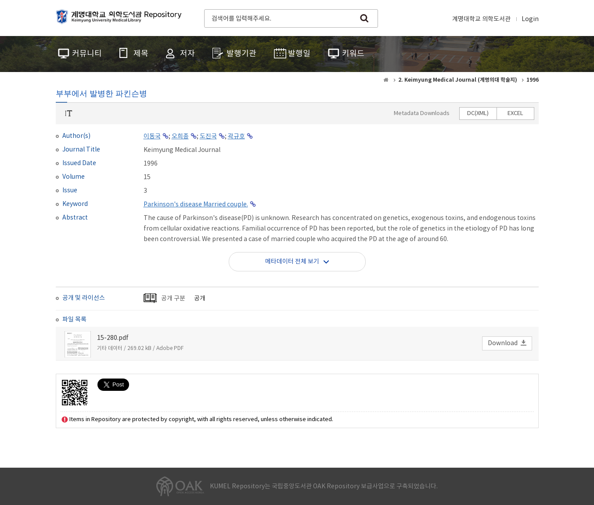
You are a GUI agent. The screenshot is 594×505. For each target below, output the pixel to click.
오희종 (180, 136)
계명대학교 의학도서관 (481, 19)
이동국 (152, 136)
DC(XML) (478, 113)
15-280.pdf (113, 338)
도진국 (208, 136)
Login (530, 19)
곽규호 (236, 136)
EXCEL (515, 113)
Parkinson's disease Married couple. (196, 204)
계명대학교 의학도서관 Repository (121, 17)
